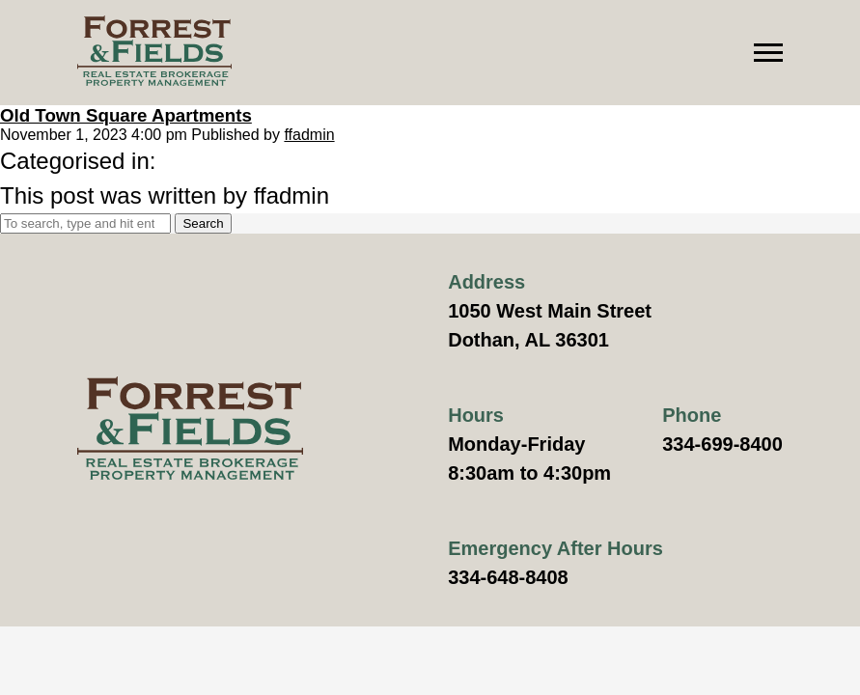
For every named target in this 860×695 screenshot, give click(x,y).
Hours (476, 415)
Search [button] (202, 223)
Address (486, 281)
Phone (691, 415)
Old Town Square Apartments (126, 115)
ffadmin (309, 134)
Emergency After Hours (555, 548)
